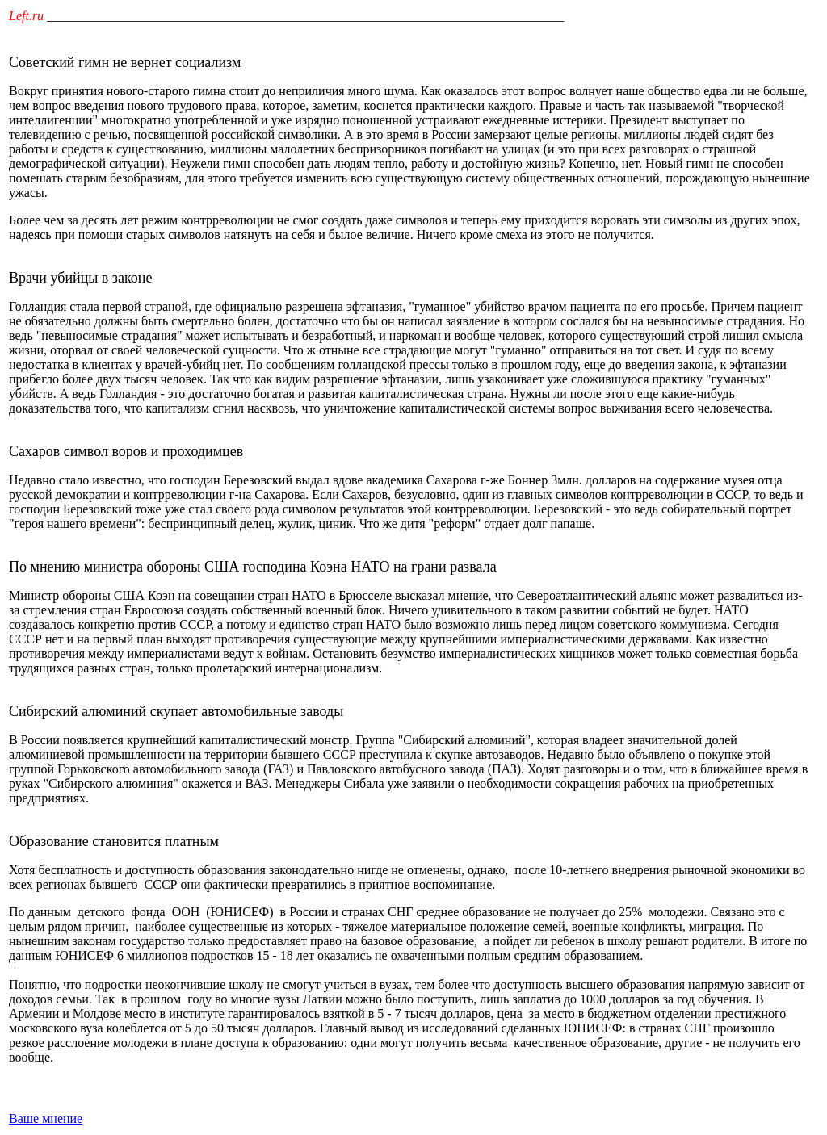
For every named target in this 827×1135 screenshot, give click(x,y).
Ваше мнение (45, 1118)
